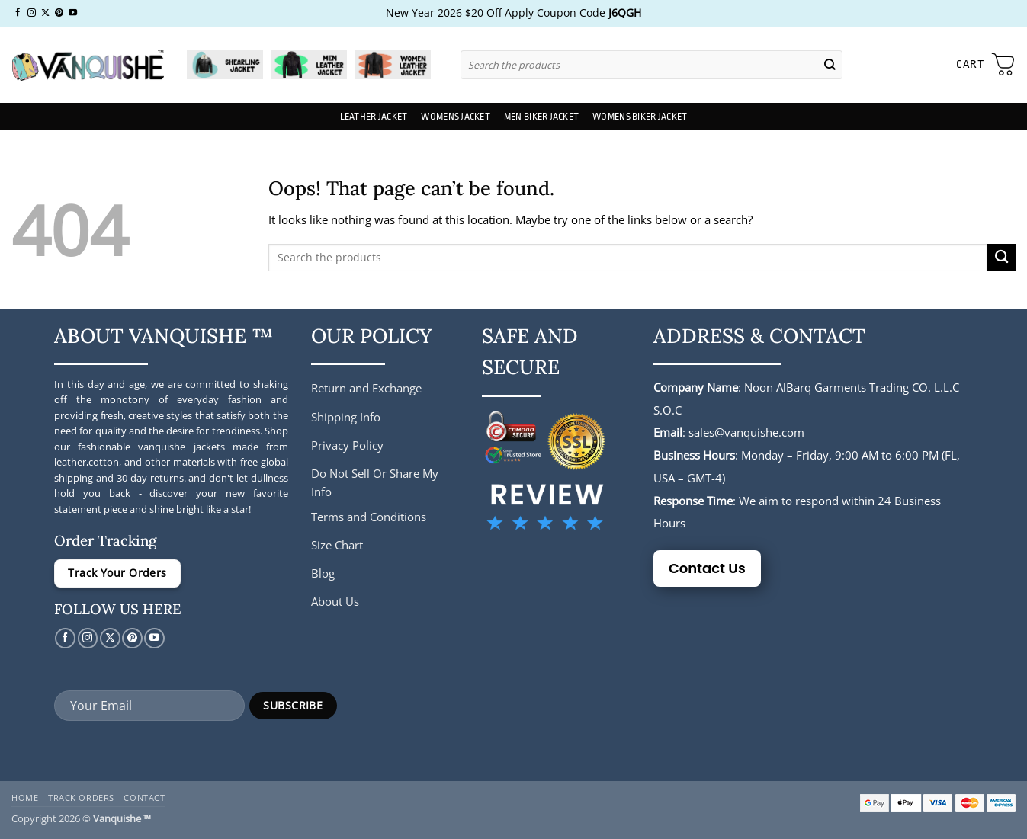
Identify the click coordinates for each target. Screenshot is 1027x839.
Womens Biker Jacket (639, 116)
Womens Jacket (455, 116)
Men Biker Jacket (541, 116)
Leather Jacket (374, 116)
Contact (144, 797)
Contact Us (707, 568)
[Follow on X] (45, 13)
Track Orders (81, 797)
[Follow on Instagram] (31, 13)
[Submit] (829, 64)
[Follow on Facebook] (18, 13)
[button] (986, 65)
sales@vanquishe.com (746, 432)
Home (24, 797)
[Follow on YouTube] (73, 13)
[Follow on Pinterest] (59, 13)
